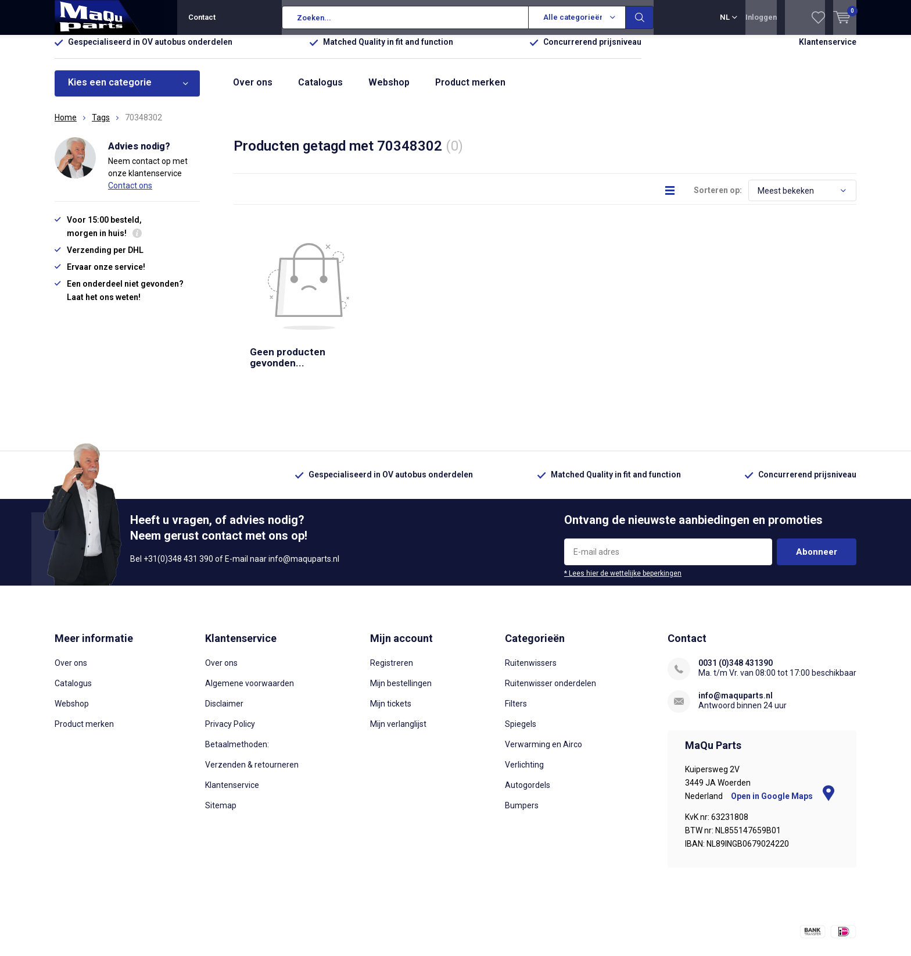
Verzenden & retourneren (252, 694)
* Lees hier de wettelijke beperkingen (623, 503)
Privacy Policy (230, 653)
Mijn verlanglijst (398, 653)
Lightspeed (154, 924)
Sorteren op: (718, 199)
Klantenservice (827, 50)
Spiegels (520, 653)
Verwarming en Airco (543, 674)
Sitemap (220, 735)
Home (66, 126)
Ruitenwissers (531, 592)
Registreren (391, 592)
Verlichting (524, 694)
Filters (516, 633)
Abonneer (816, 481)
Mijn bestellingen (401, 613)
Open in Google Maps (782, 725)
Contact (202, 17)
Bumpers (522, 735)
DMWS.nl (236, 924)
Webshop (389, 91)
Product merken (470, 91)
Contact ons (130, 193)
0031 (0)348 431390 (735, 592)
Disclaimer (224, 633)
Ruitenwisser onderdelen (550, 613)
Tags (101, 126)
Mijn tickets (390, 633)
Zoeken (640, 17)
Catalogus (320, 91)
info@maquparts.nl (735, 625)
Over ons (252, 91)
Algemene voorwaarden (249, 613)
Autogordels (527, 714)
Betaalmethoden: (237, 674)
